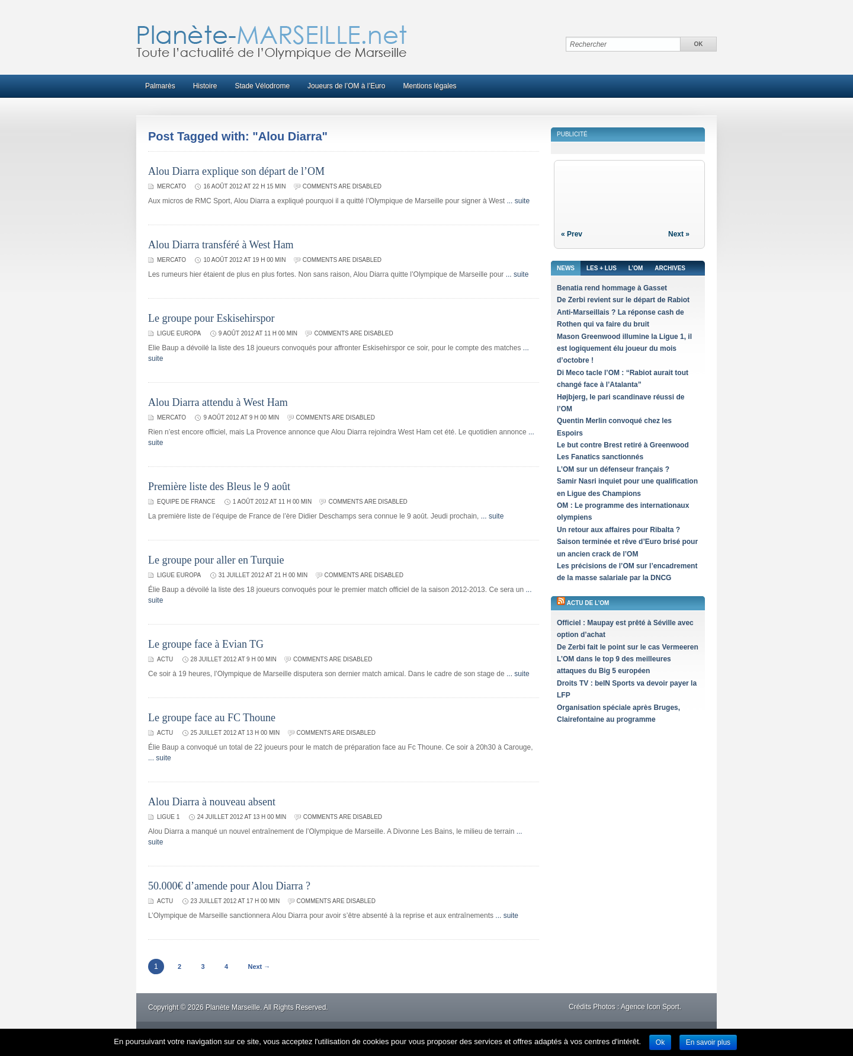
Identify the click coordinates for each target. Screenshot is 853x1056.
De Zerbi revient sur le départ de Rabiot (623, 300)
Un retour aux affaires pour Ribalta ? (618, 530)
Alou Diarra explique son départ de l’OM (236, 171)
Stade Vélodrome (262, 86)
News (566, 268)
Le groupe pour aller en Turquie (216, 560)
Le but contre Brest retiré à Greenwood (623, 445)
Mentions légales (430, 86)
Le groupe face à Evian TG (206, 644)
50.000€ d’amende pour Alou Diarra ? (229, 886)
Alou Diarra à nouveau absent (211, 802)
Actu (165, 659)
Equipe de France (186, 501)
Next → (259, 966)
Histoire (205, 86)
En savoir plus (708, 1042)
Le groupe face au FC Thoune (211, 718)
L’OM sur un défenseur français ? (613, 469)
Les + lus (601, 268)
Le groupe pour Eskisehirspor (211, 318)
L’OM (635, 268)
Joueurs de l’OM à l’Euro (346, 86)
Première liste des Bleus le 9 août (219, 486)
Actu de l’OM (588, 603)
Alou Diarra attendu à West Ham (218, 402)
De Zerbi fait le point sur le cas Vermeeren (627, 647)
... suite (518, 201)
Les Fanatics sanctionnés (600, 457)
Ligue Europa (179, 333)
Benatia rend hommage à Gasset (612, 288)
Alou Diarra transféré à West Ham (221, 245)
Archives (670, 268)
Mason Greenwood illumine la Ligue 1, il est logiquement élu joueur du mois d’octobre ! (624, 348)
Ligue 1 (168, 817)
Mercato (171, 186)
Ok (660, 1042)
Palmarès (160, 86)
